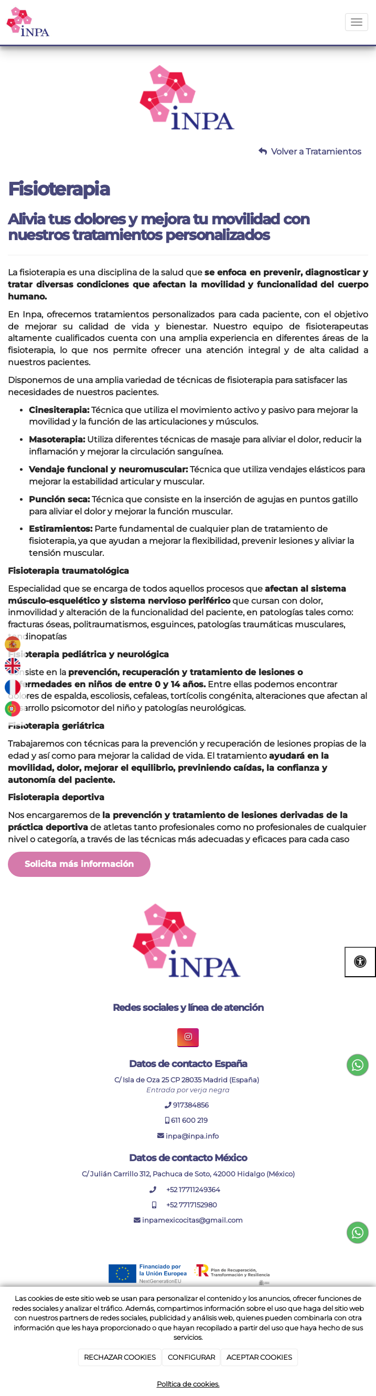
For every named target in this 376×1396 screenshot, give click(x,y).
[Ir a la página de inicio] (28, 22)
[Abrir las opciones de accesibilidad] (360, 962)
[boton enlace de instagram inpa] (188, 1037)
